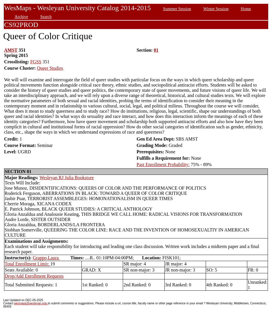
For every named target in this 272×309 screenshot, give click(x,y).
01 (156, 50)
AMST (10, 50)
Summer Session (177, 8)
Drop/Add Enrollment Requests (34, 276)
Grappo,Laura (46, 257)
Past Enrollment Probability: (163, 164)
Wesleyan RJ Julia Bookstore (67, 177)
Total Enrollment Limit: (27, 263)
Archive (21, 16)
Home (246, 8)
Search (45, 16)
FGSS (35, 61)
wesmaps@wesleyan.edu (31, 303)
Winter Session (216, 8)
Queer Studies (50, 68)
